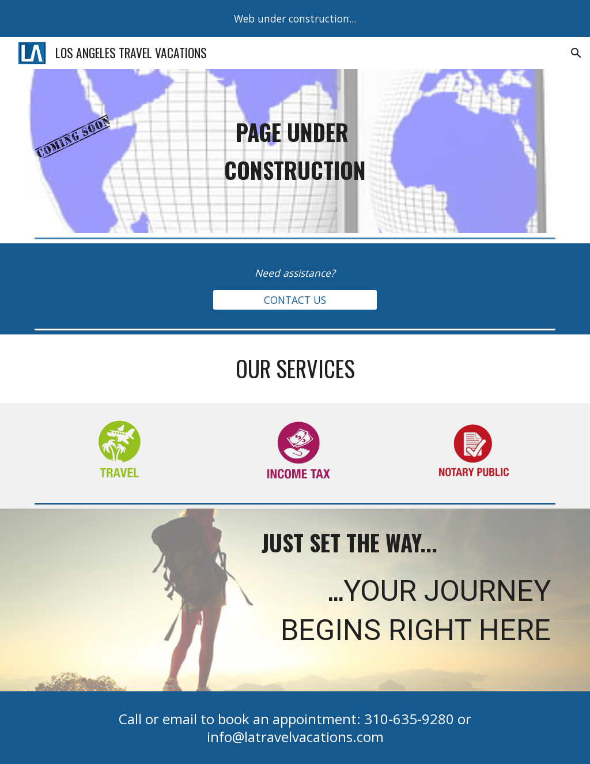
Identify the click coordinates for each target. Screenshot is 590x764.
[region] (295, 18)
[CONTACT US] (295, 299)
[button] (576, 53)
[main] (295, 150)
